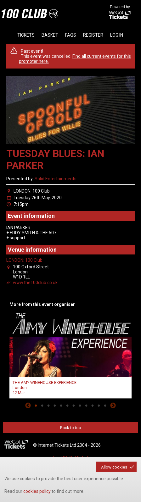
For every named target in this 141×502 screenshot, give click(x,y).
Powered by (120, 13)
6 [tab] (67, 405)
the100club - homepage (30, 13)
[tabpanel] (70, 354)
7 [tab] (73, 405)
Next (113, 405)
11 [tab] (98, 405)
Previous (28, 405)
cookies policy (37, 491)
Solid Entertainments (55, 178)
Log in (116, 35)
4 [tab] (54, 405)
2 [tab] (42, 405)
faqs (70, 35)
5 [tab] (61, 405)
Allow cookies (114, 467)
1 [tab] (35, 405)
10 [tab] (92, 405)
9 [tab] (86, 405)
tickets (26, 35)
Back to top (70, 427)
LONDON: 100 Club (24, 260)
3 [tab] (48, 405)
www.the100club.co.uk (35, 282)
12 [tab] (105, 405)
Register (93, 35)
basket (50, 35)
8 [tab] (80, 405)
